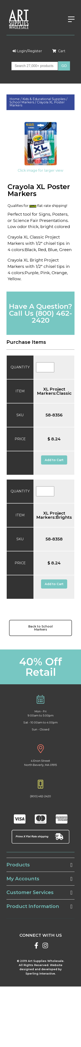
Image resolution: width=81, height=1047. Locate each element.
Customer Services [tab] (39, 892)
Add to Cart (54, 460)
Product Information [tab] (39, 906)
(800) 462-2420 (52, 316)
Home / (16, 99)
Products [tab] (39, 865)
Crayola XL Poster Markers (37, 103)
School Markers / (23, 102)
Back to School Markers (40, 627)
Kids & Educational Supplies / (44, 99)
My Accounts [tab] (39, 879)
